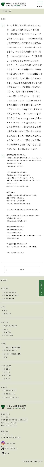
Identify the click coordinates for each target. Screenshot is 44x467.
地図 (5, 357)
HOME (3, 280)
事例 (2, 307)
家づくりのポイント (10, 326)
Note (7, 453)
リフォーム (7, 314)
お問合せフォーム (10, 394)
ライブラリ (7, 375)
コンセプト (5, 289)
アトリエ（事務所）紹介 (12, 347)
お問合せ (4, 387)
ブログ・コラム (6, 365)
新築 (5, 310)
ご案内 (3, 344)
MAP (26, 420)
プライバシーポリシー (11, 397)
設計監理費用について (11, 295)
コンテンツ (4, 322)
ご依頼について (9, 299)
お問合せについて (10, 391)
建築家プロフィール (10, 350)
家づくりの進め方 (10, 292)
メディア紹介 (8, 335)
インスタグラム (10, 443)
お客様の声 (7, 332)
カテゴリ (7, 372)
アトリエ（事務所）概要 (12, 354)
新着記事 (7, 369)
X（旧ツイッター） (11, 448)
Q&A (6, 329)
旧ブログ (7, 379)
